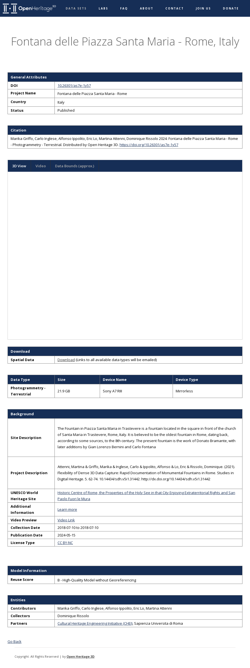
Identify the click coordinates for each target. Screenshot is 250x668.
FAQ (124, 8)
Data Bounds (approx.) (74, 165)
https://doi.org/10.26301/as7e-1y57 (149, 144)
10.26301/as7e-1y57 (74, 85)
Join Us (203, 8)
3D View (19, 165)
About (146, 8)
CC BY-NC (65, 542)
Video (40, 165)
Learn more (67, 509)
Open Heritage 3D (80, 656)
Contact (174, 8)
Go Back (15, 641)
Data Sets (76, 8)
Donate (231, 8)
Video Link (66, 520)
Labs (103, 8)
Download (66, 359)
